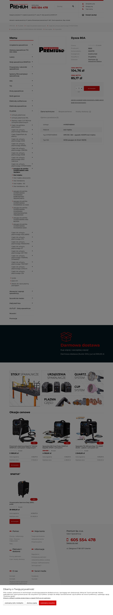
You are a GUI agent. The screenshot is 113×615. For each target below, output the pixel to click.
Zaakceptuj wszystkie (48, 603)
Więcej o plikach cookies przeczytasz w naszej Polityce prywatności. (27, 598)
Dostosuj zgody (32, 603)
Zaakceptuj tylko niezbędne (14, 603)
